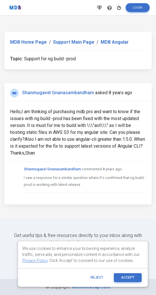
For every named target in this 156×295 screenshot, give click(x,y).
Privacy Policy (35, 260)
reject (97, 277)
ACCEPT (127, 277)
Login (137, 7)
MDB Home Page (28, 42)
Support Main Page (73, 42)
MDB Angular (115, 42)
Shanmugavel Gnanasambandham (58, 92)
